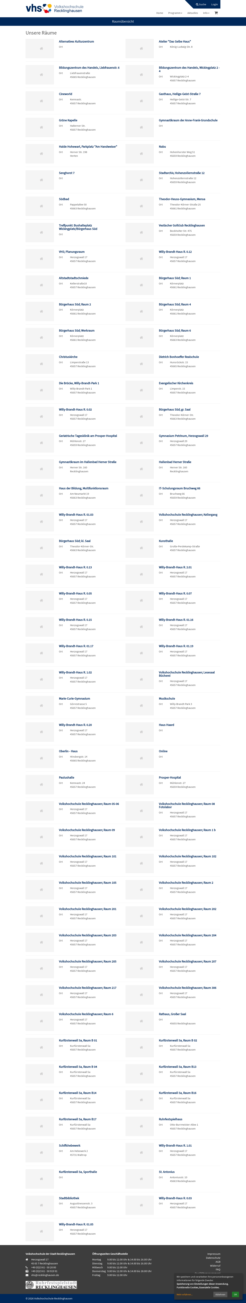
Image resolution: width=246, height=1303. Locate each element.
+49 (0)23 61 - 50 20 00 (43, 1267)
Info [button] (206, 13)
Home (159, 13)
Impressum (213, 1253)
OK (235, 1294)
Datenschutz (213, 1257)
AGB (218, 1261)
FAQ (218, 1269)
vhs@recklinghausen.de (45, 1275)
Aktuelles (192, 13)
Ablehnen (220, 1294)
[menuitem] (199, 4)
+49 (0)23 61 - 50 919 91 (44, 1271)
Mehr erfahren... (185, 1294)
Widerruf (215, 1265)
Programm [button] (175, 13)
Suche (201, 4)
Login (214, 4)
